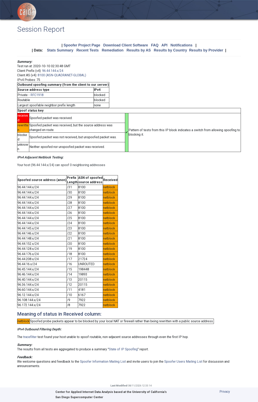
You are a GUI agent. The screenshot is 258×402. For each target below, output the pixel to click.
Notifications (181, 45)
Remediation (113, 50)
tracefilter (30, 337)
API (164, 45)
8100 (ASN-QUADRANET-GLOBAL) (62, 75)
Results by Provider (206, 50)
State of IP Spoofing (123, 349)
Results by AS (139, 50)
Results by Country (170, 50)
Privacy (225, 392)
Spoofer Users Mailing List (183, 361)
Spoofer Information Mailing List (103, 361)
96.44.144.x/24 (52, 71)
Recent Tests (87, 50)
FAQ (154, 45)
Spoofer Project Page (81, 45)
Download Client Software (125, 45)
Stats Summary (60, 50)
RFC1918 (37, 95)
